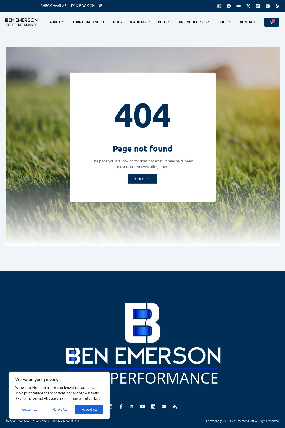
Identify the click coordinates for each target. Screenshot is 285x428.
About (57, 23)
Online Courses (194, 23)
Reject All (60, 409)
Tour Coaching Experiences (97, 23)
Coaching (139, 23)
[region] (59, 395)
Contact (249, 23)
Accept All (89, 409)
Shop (225, 23)
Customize (29, 409)
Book (164, 23)
